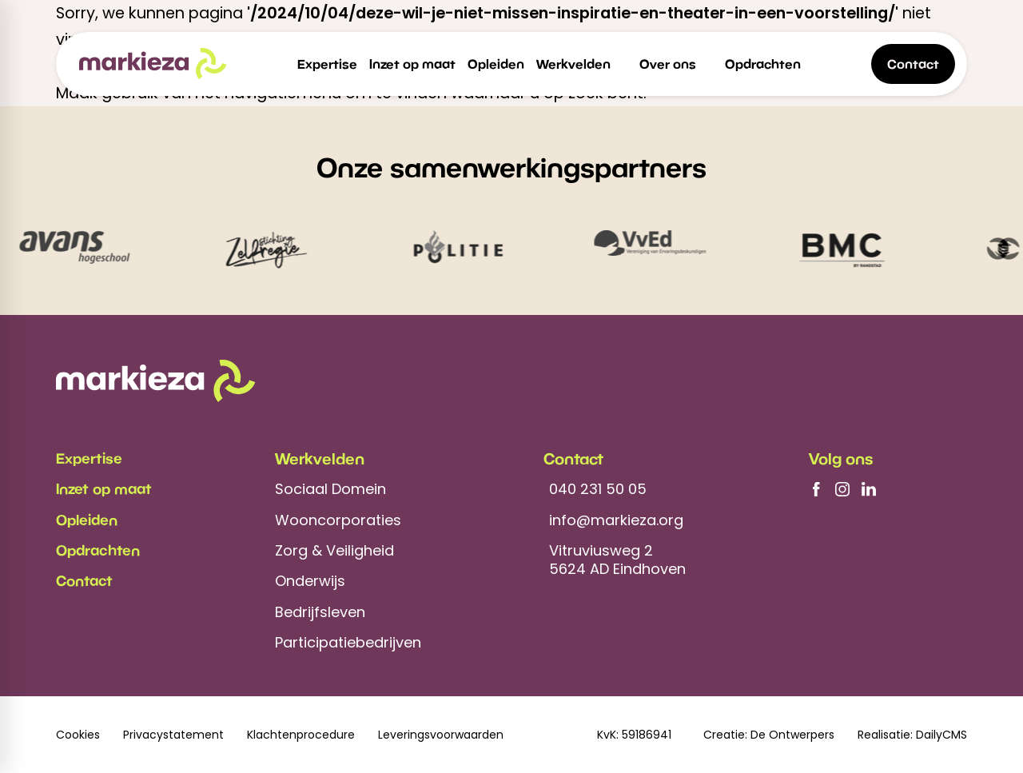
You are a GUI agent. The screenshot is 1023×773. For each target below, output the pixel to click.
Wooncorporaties (338, 520)
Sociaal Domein (330, 489)
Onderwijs (310, 581)
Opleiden (86, 519)
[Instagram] (842, 489)
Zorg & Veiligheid (334, 550)
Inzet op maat (104, 488)
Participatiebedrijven (348, 642)
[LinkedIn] (869, 489)
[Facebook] (816, 489)
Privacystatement (173, 735)
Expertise (89, 458)
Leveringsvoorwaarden (441, 735)
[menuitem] (327, 64)
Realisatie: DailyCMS (912, 735)
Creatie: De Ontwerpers (768, 735)
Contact (84, 580)
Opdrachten (98, 550)
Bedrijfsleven (320, 612)
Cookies (78, 735)
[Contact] (913, 64)
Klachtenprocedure (301, 735)
